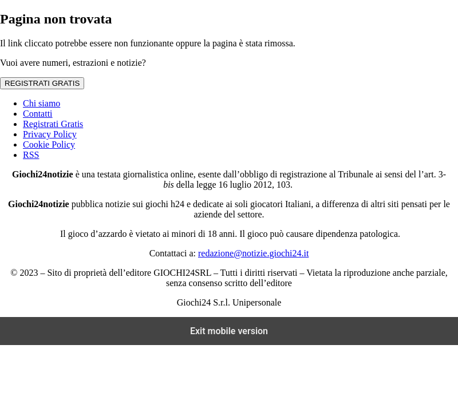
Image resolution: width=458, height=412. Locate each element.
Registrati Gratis (53, 124)
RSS (31, 155)
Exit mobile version (229, 331)
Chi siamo (41, 103)
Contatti (38, 113)
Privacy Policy (50, 134)
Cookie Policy (49, 144)
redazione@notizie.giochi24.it (253, 253)
